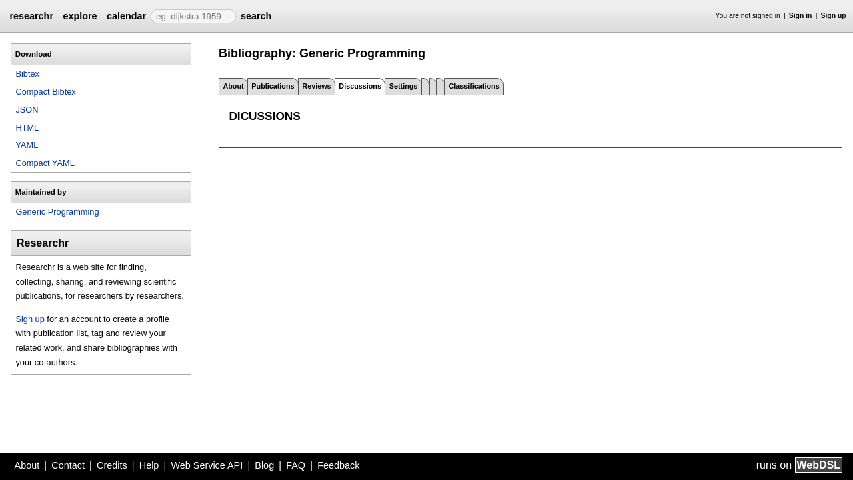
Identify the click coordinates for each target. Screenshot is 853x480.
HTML (27, 128)
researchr (31, 16)
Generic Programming (57, 212)
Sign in (800, 15)
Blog (264, 465)
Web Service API (207, 465)
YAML (26, 145)
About (233, 86)
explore (80, 16)
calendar (126, 16)
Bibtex (27, 74)
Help (149, 465)
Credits (112, 465)
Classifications (473, 86)
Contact (68, 465)
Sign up (833, 15)
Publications (272, 86)
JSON (26, 110)
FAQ (295, 465)
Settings (403, 86)
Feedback (338, 465)
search (256, 16)
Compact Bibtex (45, 92)
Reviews (316, 86)
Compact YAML (44, 163)
